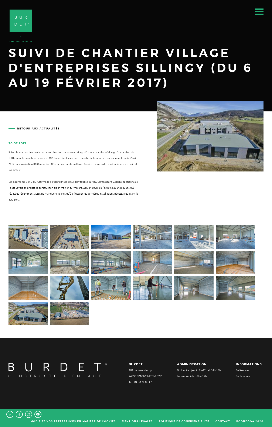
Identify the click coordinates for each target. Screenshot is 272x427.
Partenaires (243, 376)
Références (242, 370)
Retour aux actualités (38, 128)
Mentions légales (137, 421)
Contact (222, 421)
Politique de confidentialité (184, 421)
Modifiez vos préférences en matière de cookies (73, 421)
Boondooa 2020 (250, 421)
